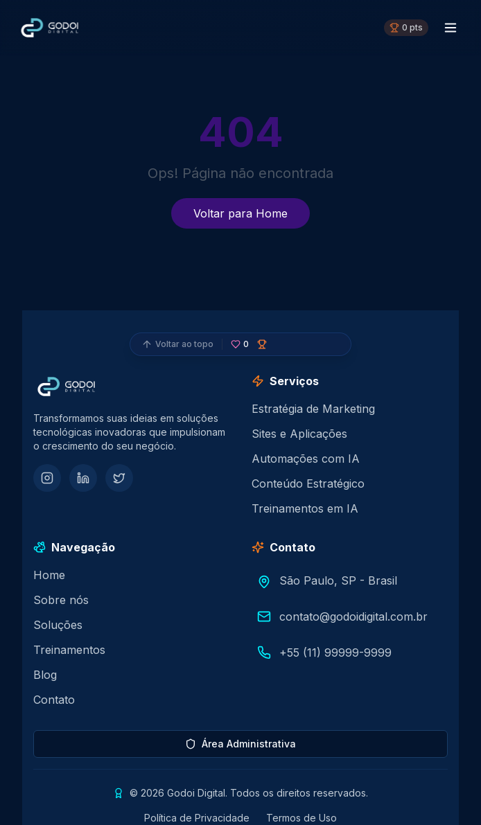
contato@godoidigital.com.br (353, 616)
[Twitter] (119, 478)
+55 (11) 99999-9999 (335, 652)
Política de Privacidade (197, 818)
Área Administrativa (240, 743)
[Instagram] (47, 478)
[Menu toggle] (450, 28)
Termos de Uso (301, 818)
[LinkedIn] (83, 478)
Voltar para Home (240, 213)
